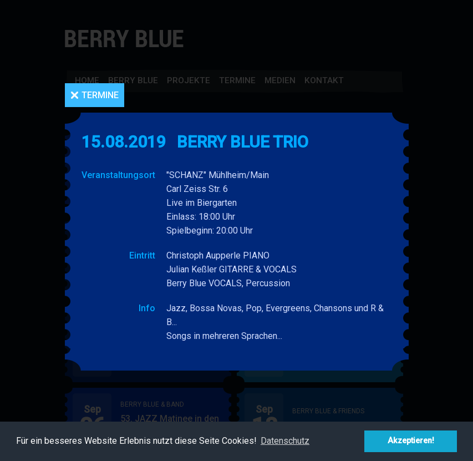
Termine (100, 95)
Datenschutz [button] (285, 440)
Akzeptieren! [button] (411, 440)
